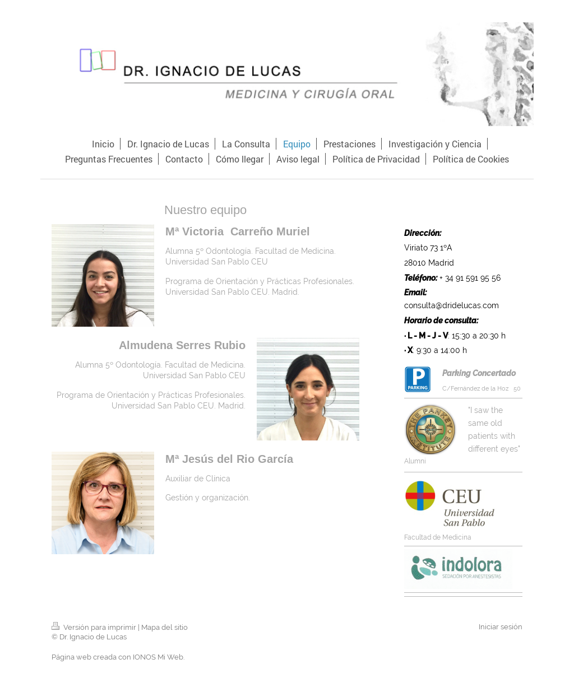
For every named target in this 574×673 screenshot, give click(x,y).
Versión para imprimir (95, 627)
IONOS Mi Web (158, 657)
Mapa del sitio (164, 627)
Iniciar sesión (500, 627)
